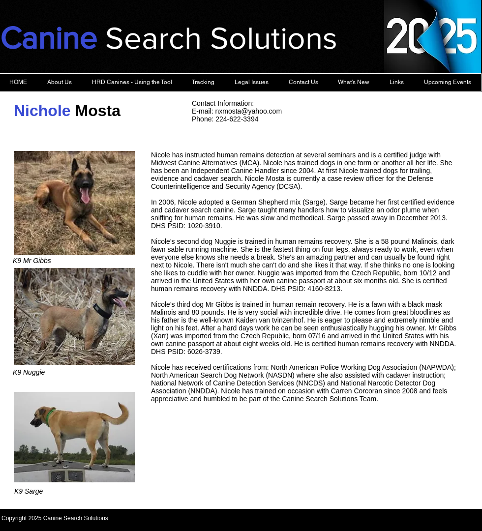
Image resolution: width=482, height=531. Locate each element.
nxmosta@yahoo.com (248, 111)
